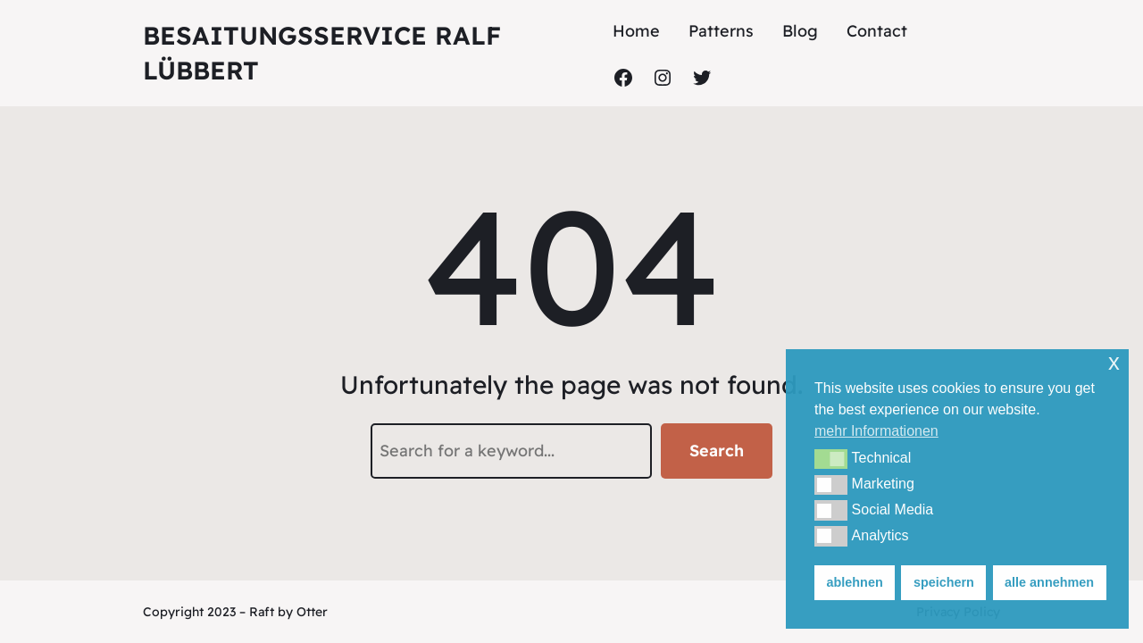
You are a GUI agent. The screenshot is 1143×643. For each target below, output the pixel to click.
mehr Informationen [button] (876, 430)
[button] (830, 459)
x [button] (1114, 362)
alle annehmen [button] (1049, 582)
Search (716, 450)
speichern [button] (944, 582)
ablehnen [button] (855, 582)
